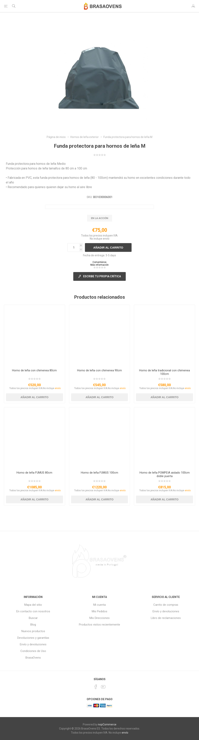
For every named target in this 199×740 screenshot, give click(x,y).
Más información (99, 265)
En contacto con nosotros (33, 611)
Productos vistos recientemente (99, 624)
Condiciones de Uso (33, 651)
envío (106, 238)
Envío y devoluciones (33, 644)
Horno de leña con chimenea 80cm (34, 370)
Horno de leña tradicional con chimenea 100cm (164, 372)
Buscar (33, 618)
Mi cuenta (99, 604)
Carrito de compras (165, 604)
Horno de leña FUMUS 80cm (34, 472)
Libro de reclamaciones (166, 618)
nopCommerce (107, 724)
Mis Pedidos (99, 611)
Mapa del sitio (33, 604)
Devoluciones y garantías (33, 638)
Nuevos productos (33, 631)
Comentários (99, 262)
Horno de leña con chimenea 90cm (99, 370)
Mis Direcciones (99, 618)
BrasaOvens (33, 657)
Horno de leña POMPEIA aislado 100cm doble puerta (165, 474)
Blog (33, 624)
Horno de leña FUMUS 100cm (99, 472)
